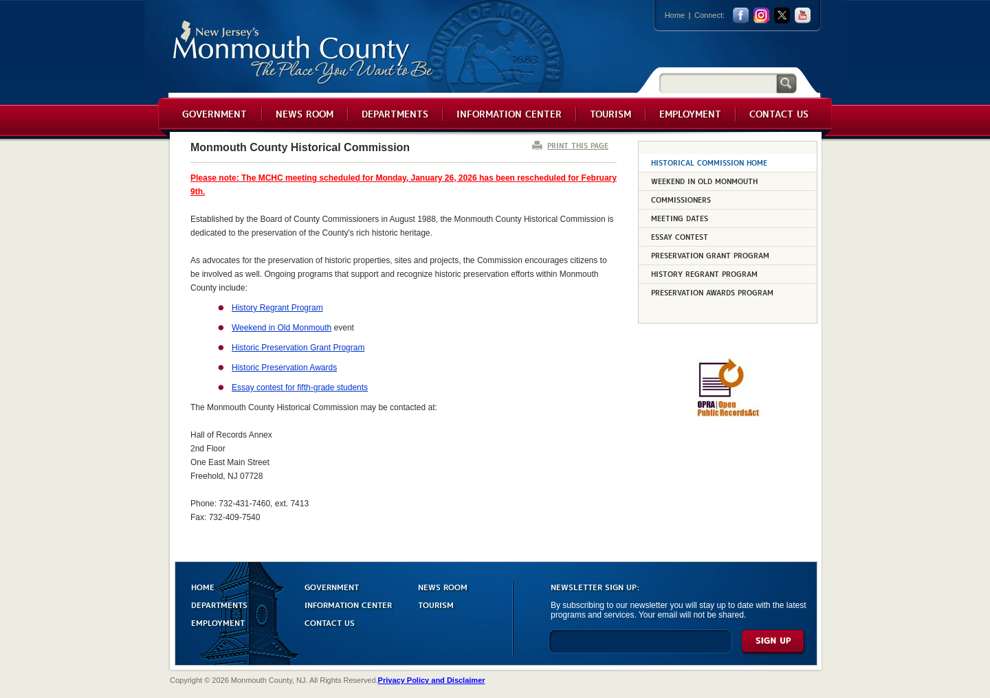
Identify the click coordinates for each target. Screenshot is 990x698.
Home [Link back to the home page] (675, 15)
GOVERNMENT (332, 586)
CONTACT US (330, 622)
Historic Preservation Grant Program (298, 347)
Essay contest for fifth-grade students (300, 387)
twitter (782, 15)
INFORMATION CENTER (348, 604)
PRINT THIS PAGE (577, 145)
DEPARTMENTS (219, 604)
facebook (741, 15)
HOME (202, 586)
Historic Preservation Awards (284, 367)
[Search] (717, 83)
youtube (803, 15)
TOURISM (436, 604)
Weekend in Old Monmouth (281, 328)
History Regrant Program (277, 308)
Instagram (761, 15)
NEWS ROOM (443, 586)
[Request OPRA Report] (728, 414)
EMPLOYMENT (218, 622)
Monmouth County (303, 52)
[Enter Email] (640, 647)
